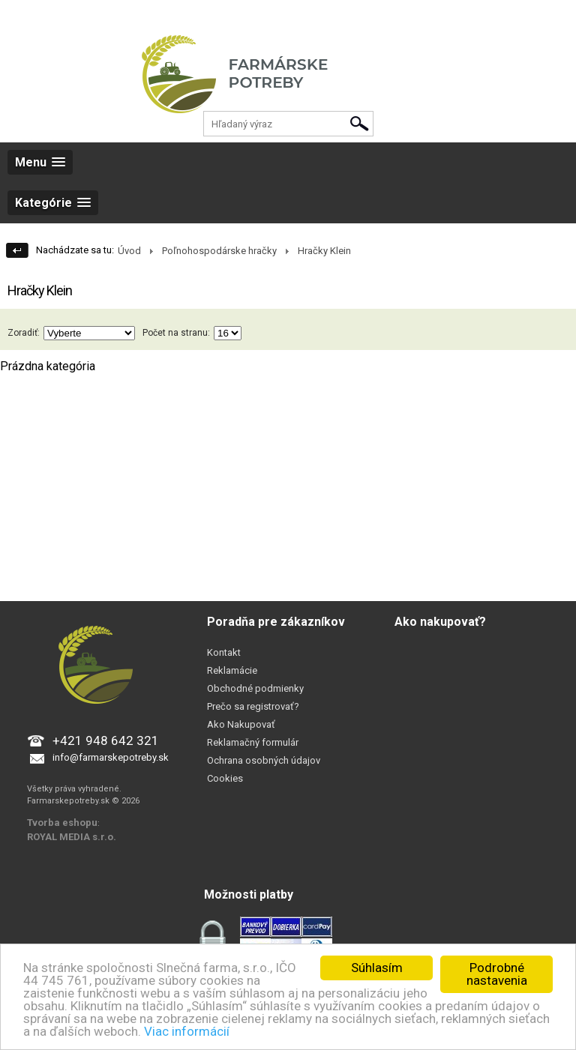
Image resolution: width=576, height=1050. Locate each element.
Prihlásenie (23, 14)
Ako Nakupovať (241, 724)
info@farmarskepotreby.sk (110, 757)
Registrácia (80, 14)
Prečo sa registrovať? (253, 706)
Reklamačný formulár (252, 742)
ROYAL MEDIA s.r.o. (71, 836)
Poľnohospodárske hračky (219, 250)
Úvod (129, 250)
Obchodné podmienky (255, 688)
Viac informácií (187, 1031)
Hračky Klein (324, 250)
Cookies (225, 778)
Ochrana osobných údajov (263, 760)
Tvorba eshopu (62, 822)
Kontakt (224, 652)
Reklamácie (232, 670)
